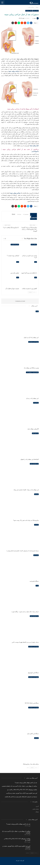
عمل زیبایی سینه (34, 145)
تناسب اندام (36, 555)
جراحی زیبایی (35, 10)
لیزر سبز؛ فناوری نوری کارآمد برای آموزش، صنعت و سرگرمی (21, 793)
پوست (37, 311)
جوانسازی (36, 494)
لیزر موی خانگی (35, 433)
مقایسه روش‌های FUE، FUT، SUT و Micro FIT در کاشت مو (22, 789)
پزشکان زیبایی (34, 244)
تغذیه (36, 277)
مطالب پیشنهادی (29, 10)
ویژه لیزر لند (36, 402)
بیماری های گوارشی (15, 244)
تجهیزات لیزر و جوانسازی (33, 341)
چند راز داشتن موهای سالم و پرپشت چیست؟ (26, 782)
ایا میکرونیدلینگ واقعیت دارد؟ (11, 227)
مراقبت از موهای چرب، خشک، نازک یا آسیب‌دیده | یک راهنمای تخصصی (19, 786)
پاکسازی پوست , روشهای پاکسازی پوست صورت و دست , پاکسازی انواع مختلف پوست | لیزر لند (32, 372)
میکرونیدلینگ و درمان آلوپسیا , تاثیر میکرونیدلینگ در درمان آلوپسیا (29, 229)
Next (30, 292)
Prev (34, 292)
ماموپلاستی (35, 151)
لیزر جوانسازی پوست (34, 463)
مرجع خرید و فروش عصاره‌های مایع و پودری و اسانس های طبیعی (21, 796)
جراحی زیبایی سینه (13, 71)
